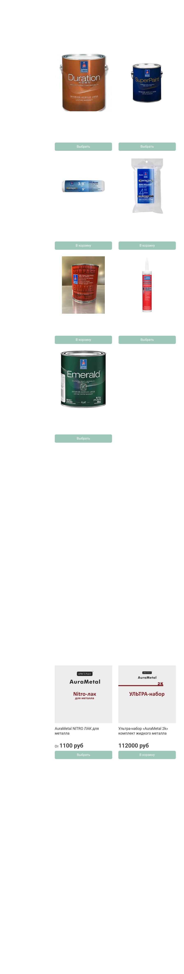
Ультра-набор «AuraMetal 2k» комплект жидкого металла (143, 730)
